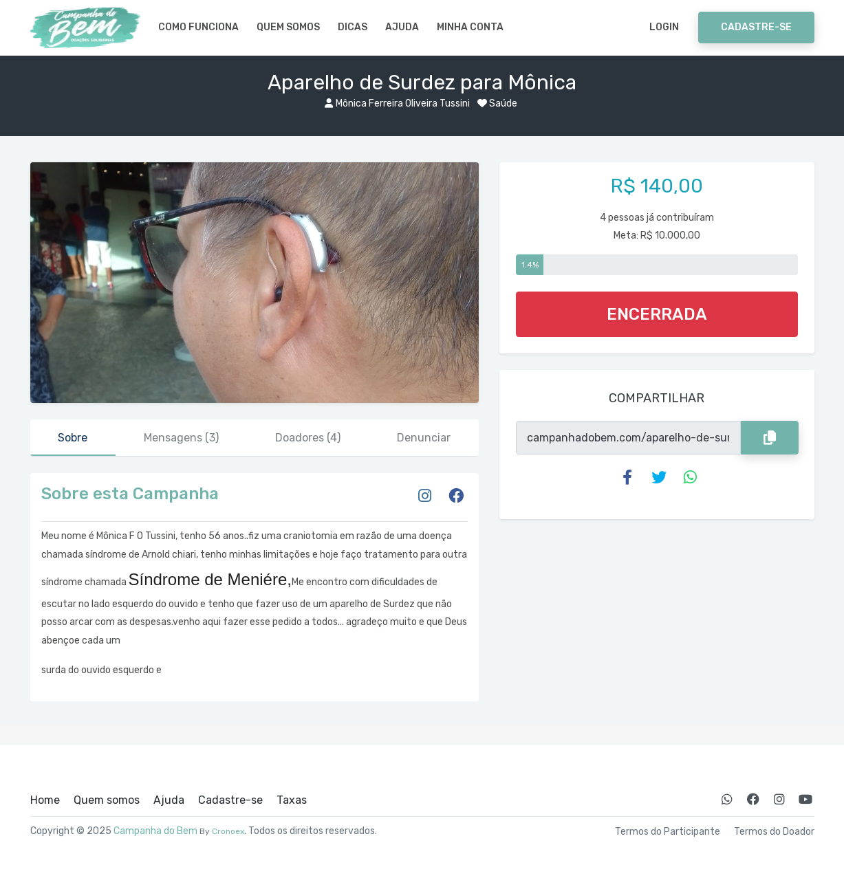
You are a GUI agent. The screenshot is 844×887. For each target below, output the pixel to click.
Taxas (292, 800)
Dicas (352, 27)
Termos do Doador (774, 832)
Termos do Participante (667, 832)
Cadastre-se (756, 27)
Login (664, 27)
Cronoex (228, 831)
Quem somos (288, 27)
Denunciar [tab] (424, 437)
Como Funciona (198, 27)
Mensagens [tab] (181, 437)
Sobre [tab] (72, 437)
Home (45, 800)
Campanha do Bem (155, 831)
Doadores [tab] (307, 437)
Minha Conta (470, 27)
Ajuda (402, 27)
